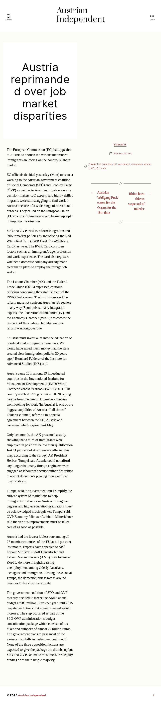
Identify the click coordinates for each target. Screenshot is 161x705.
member (150, 164)
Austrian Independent (33, 695)
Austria (92, 164)
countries (108, 164)
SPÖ (97, 168)
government (125, 164)
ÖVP (91, 168)
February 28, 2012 (123, 154)
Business (120, 145)
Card (99, 164)
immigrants (138, 164)
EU (116, 164)
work (103, 168)
